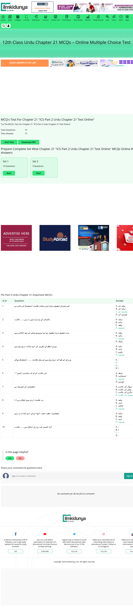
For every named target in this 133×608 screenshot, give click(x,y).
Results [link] (88, 18)
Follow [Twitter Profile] (74, 551)
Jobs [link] (107, 18)
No (20, 458)
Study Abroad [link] (98, 18)
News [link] (10, 18)
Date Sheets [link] (78, 18)
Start (9, 173)
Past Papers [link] (66, 18)
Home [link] (3, 18)
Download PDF (29, 142)
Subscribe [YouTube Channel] (45, 551)
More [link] (121, 18)
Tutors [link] (114, 18)
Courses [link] (26, 18)
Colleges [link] (18, 18)
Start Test (9, 142)
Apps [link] (127, 18)
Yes (10, 458)
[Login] (8, 26)
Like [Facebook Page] (15, 551)
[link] (43, 7)
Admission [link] (36, 18)
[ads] (16, 238)
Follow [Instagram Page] (104, 551)
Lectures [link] (45, 18)
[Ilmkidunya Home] (14, 7)
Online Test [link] (55, 18)
